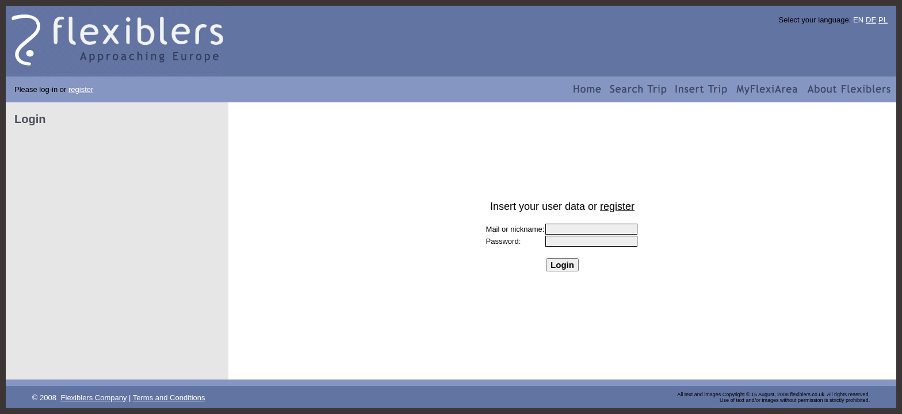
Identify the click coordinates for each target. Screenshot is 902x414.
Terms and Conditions (169, 397)
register (80, 89)
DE (871, 20)
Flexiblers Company (94, 397)
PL (883, 20)
